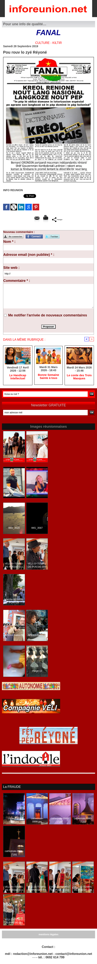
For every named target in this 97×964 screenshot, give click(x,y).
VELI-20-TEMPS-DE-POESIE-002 (14, 921)
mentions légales (48, 934)
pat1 (14, 671)
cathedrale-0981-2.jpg (14, 853)
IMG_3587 (37, 528)
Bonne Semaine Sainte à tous (48, 377)
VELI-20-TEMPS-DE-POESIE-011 (14, 566)
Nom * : (9, 242)
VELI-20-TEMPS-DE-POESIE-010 (60, 888)
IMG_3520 (14, 528)
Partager (57, 219)
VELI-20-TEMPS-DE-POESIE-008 (37, 888)
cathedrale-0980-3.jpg (83, 820)
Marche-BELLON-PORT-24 (14, 601)
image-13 (37, 671)
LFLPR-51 (37, 456)
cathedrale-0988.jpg (14, 818)
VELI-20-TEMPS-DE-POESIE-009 (37, 566)
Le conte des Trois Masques (79, 377)
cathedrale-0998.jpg (37, 818)
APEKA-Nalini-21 (37, 635)
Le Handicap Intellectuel (18, 377)
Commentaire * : (16, 281)
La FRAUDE (11, 787)
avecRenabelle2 (14, 492)
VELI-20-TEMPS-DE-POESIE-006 (83, 888)
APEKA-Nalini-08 (14, 635)
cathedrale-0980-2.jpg (60, 820)
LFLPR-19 (14, 456)
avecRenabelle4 (37, 492)
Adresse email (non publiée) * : (28, 255)
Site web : (11, 268)
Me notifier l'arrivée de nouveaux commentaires (47, 315)
